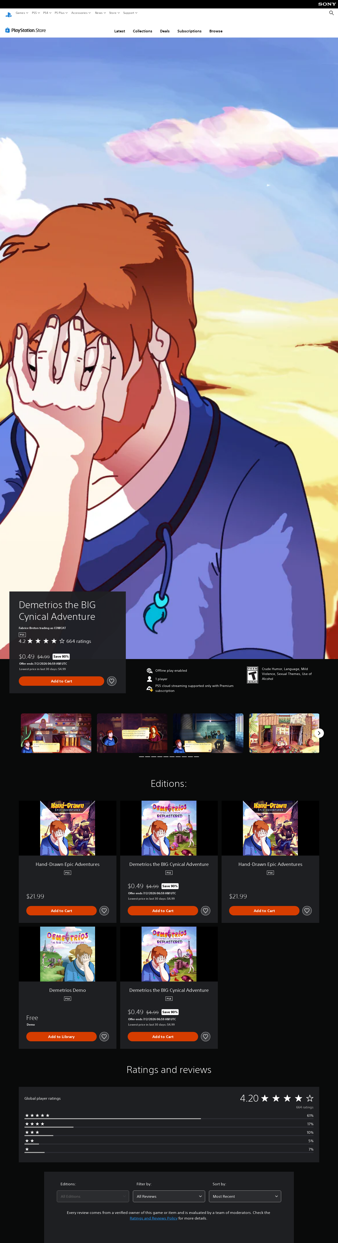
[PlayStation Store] (27, 25)
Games (20, 13)
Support (128, 13)
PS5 (34, 13)
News (99, 13)
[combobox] (93, 1192)
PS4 (45, 13)
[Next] (319, 728)
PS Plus (60, 13)
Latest (119, 26)
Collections (142, 26)
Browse (216, 26)
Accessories (79, 13)
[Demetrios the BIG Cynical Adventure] (56, 729)
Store (113, 13)
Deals (165, 26)
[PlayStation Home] (9, 13)
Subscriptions (189, 26)
